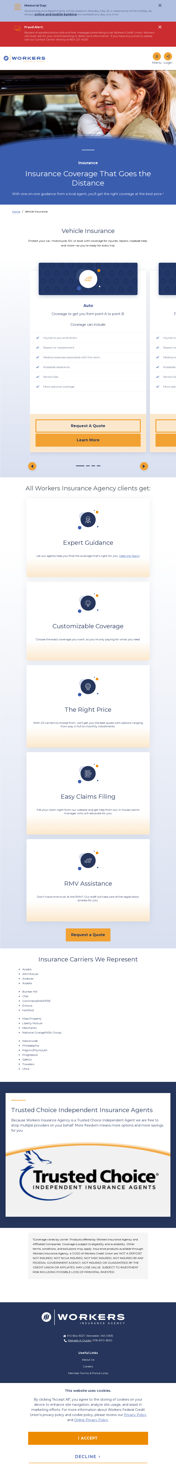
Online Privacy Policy (91, 1420)
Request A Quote (88, 426)
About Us (88, 1359)
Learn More (88, 440)
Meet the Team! (129, 556)
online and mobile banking (55, 14)
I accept (88, 1438)
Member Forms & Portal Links (88, 1373)
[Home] (27, 58)
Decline (88, 1456)
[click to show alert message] (160, 5)
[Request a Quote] (88, 934)
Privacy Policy (135, 1415)
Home (16, 211)
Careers (88, 1366)
